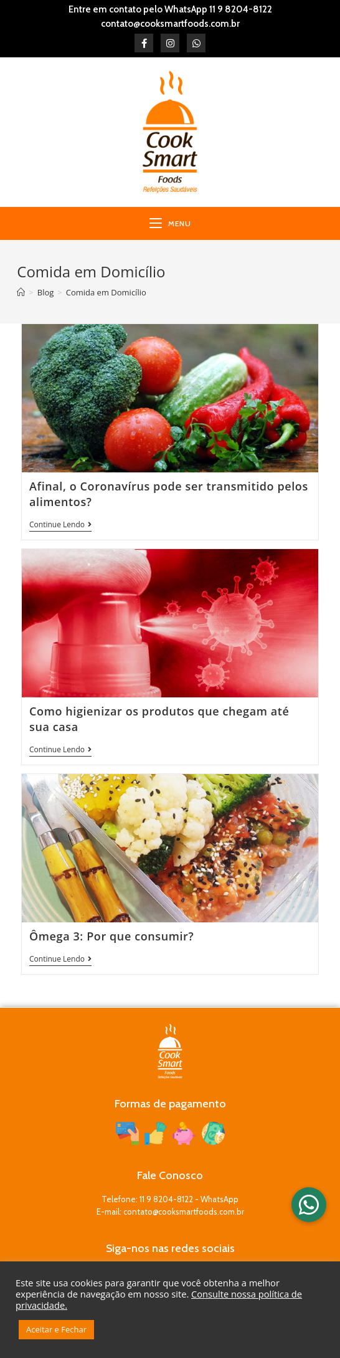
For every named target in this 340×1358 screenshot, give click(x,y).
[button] (308, 1204)
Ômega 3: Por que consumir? (111, 936)
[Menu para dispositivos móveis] (170, 223)
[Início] (21, 292)
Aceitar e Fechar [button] (56, 1329)
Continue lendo (60, 525)
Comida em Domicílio (106, 292)
